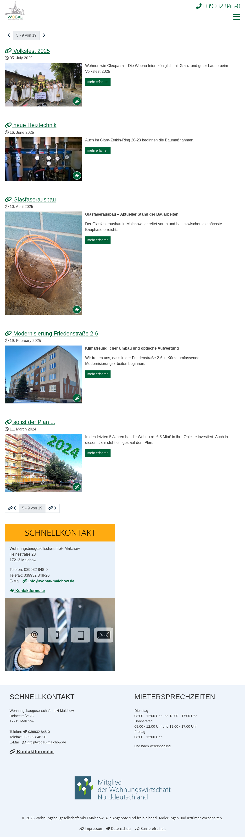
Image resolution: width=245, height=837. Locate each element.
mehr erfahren (97, 82)
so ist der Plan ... (30, 422)
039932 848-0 (36, 732)
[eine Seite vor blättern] (43, 35)
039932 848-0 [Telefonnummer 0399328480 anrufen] (218, 6)
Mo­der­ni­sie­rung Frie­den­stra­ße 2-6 (51, 333)
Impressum (91, 828)
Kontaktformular (27, 591)
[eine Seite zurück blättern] (9, 35)
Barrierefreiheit (150, 828)
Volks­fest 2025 (27, 51)
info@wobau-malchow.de (48, 581)
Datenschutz (118, 828)
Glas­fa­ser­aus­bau (30, 199)
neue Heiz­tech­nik (30, 125)
